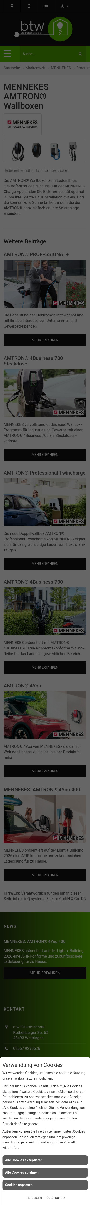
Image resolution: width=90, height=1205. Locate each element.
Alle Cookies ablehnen (22, 1172)
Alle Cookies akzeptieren (23, 1160)
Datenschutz (56, 1197)
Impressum (33, 1197)
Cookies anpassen (19, 1185)
